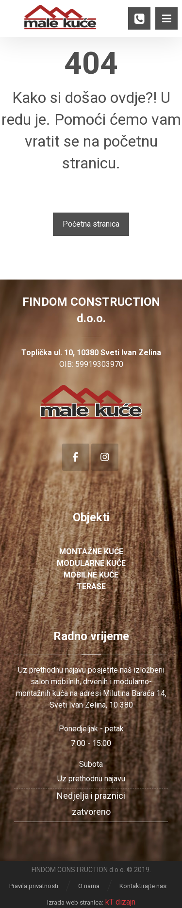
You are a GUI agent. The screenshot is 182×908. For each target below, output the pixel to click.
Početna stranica (91, 224)
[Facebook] (75, 457)
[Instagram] (104, 457)
